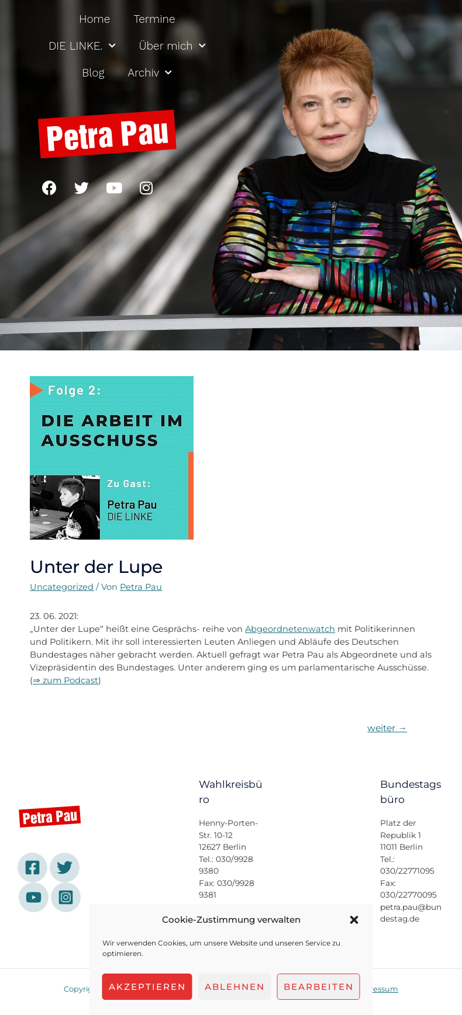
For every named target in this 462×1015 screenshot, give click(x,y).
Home (94, 19)
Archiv (149, 72)
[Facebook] (32, 867)
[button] (354, 920)
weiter (387, 728)
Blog (93, 72)
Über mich (172, 45)
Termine (154, 19)
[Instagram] (66, 897)
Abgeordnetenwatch (290, 629)
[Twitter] (65, 867)
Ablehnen (235, 986)
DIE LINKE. (82, 45)
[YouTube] (34, 897)
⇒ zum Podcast (65, 680)
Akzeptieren (147, 986)
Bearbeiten (319, 986)
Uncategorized (62, 587)
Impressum (376, 989)
